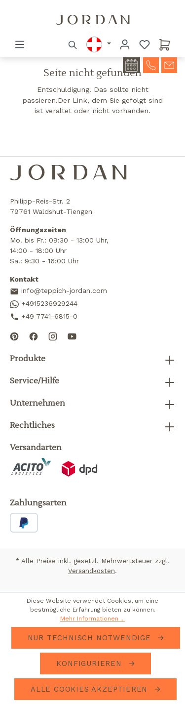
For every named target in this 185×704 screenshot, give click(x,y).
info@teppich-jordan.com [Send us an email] (58, 291)
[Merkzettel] (144, 44)
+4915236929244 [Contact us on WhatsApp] (43, 303)
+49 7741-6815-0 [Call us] (43, 317)
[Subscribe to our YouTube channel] (72, 336)
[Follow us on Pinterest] (14, 336)
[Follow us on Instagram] (52, 336)
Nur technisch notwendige (91, 637)
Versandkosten (91, 571)
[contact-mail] (169, 64)
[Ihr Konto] (125, 44)
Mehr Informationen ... (92, 618)
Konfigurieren (90, 663)
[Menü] (20, 44)
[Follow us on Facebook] (33, 336)
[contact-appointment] (131, 65)
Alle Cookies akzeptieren (90, 689)
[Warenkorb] (164, 44)
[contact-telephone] (151, 64)
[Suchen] (73, 44)
